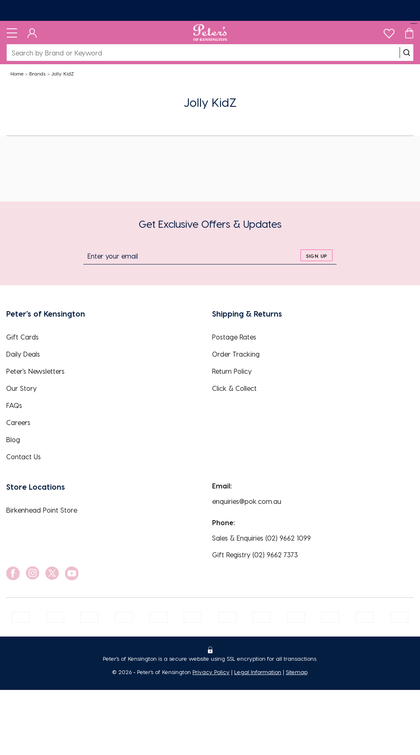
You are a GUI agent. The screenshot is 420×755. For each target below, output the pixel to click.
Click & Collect (234, 388)
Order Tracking (236, 354)
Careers (18, 422)
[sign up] (316, 255)
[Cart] (409, 32)
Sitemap (296, 672)
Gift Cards (22, 337)
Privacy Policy (211, 672)
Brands (37, 73)
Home (17, 73)
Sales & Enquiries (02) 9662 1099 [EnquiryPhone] (261, 538)
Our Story (21, 388)
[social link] (13, 573)
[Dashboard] (32, 32)
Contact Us (23, 457)
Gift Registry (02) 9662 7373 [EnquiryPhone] (255, 555)
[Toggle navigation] (12, 32)
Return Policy (232, 371)
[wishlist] (389, 31)
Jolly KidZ (62, 73)
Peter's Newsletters (35, 371)
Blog (13, 439)
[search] (406, 52)
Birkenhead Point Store (41, 510)
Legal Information (257, 672)
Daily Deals (23, 354)
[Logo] (210, 32)
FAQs (14, 405)
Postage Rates (234, 337)
